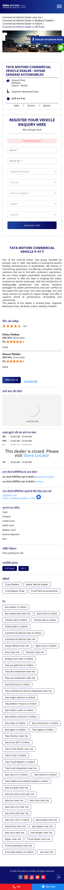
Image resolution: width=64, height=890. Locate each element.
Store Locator (36, 455)
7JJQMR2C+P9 (9, 495)
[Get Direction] (38, 498)
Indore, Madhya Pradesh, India (18, 498)
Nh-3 (23, 568)
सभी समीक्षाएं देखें (30, 381)
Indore (39, 481)
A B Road (9, 568)
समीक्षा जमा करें (11, 379)
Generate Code (32, 225)
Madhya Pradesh (45, 476)
